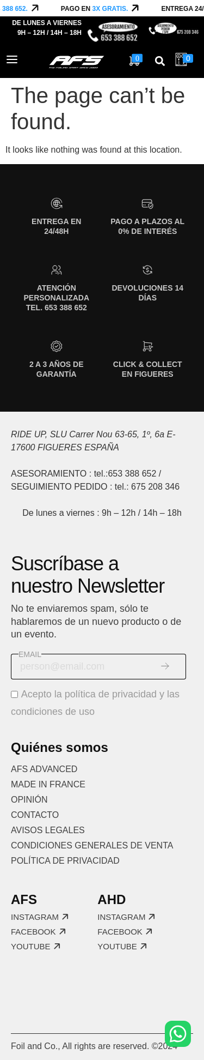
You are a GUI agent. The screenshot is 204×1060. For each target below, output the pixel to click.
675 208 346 (155, 486)
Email (29, 654)
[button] (160, 61)
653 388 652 (132, 473)
